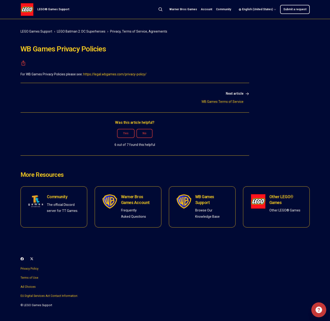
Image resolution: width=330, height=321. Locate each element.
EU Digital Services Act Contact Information (49, 296)
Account (206, 9)
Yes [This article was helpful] (126, 133)
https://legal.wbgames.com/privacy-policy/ (114, 74)
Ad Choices (28, 286)
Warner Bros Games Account (135, 199)
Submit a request (294, 9)
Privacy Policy (29, 268)
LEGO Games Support (36, 31)
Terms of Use (29, 277)
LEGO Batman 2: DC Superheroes (81, 31)
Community (223, 9)
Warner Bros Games (183, 9)
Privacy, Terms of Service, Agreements (138, 31)
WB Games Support (204, 199)
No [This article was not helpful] (144, 133)
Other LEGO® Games (281, 199)
